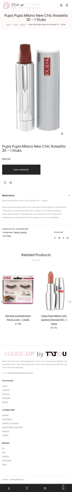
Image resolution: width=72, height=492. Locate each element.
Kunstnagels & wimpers (12, 427)
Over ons (6, 394)
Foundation (7, 419)
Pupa (9, 236)
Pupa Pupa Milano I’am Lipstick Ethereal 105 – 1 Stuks (54, 319)
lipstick (24, 232)
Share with (58, 232)
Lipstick (5, 435)
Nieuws (5, 402)
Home (8, 24)
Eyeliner (5, 415)
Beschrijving (8, 195)
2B (3, 448)
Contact (5, 390)
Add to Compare (11, 182)
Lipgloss (5, 431)
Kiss (4, 452)
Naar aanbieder (21, 169)
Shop (15, 24)
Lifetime (5, 456)
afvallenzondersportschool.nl (20, 373)
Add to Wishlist (5, 182)
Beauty (23, 24)
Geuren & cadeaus (10, 423)
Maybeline (6, 460)
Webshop (6, 398)
